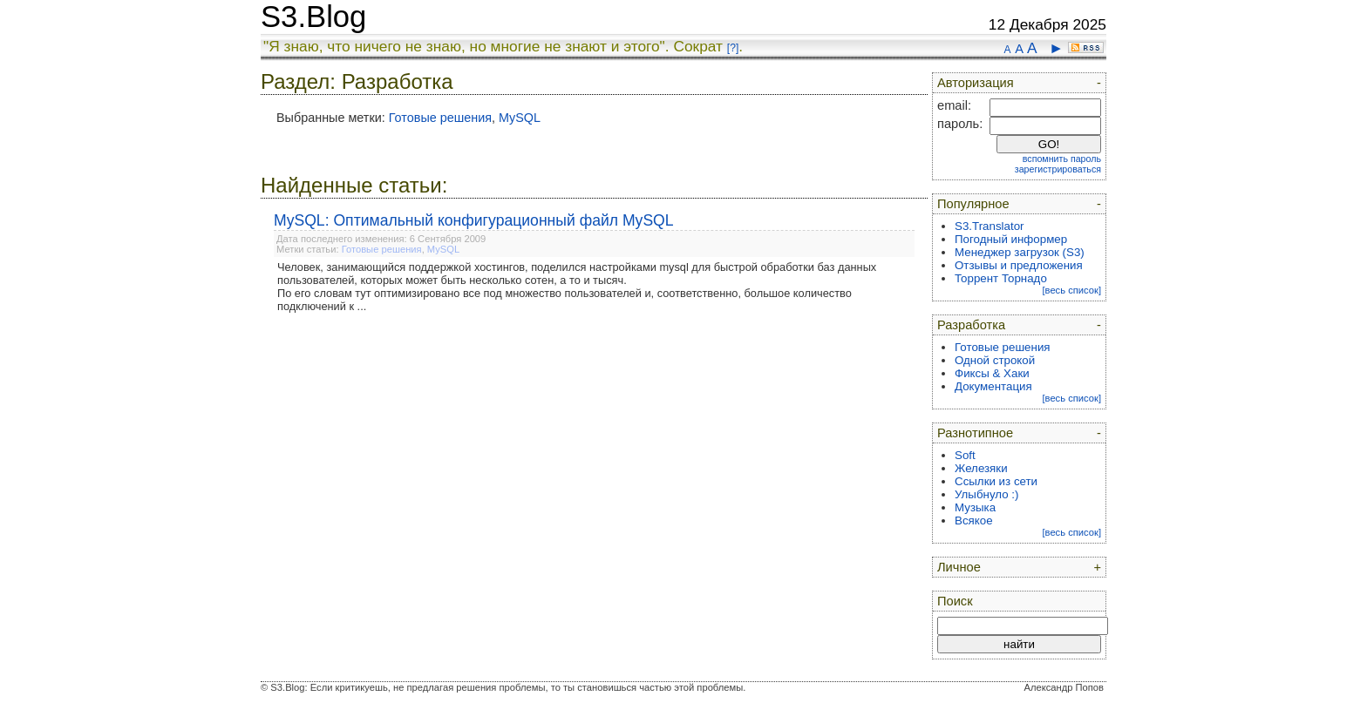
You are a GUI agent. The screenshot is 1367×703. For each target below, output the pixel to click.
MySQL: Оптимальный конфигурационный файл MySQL (474, 220)
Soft (965, 455)
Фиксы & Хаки (992, 373)
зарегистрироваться (1058, 169)
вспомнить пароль (1062, 158)
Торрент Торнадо (1001, 278)
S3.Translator (989, 226)
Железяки (981, 468)
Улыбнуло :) (986, 494)
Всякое (974, 520)
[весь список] (1071, 290)
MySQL (520, 118)
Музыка (975, 507)
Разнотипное (975, 433)
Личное (959, 567)
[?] (732, 48)
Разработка (971, 325)
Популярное (973, 204)
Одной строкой (995, 360)
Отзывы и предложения (1019, 265)
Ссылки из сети (996, 481)
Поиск (955, 601)
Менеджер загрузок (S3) (1020, 252)
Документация (993, 386)
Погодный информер (1011, 239)
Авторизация (975, 83)
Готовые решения (440, 118)
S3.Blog (313, 16)
